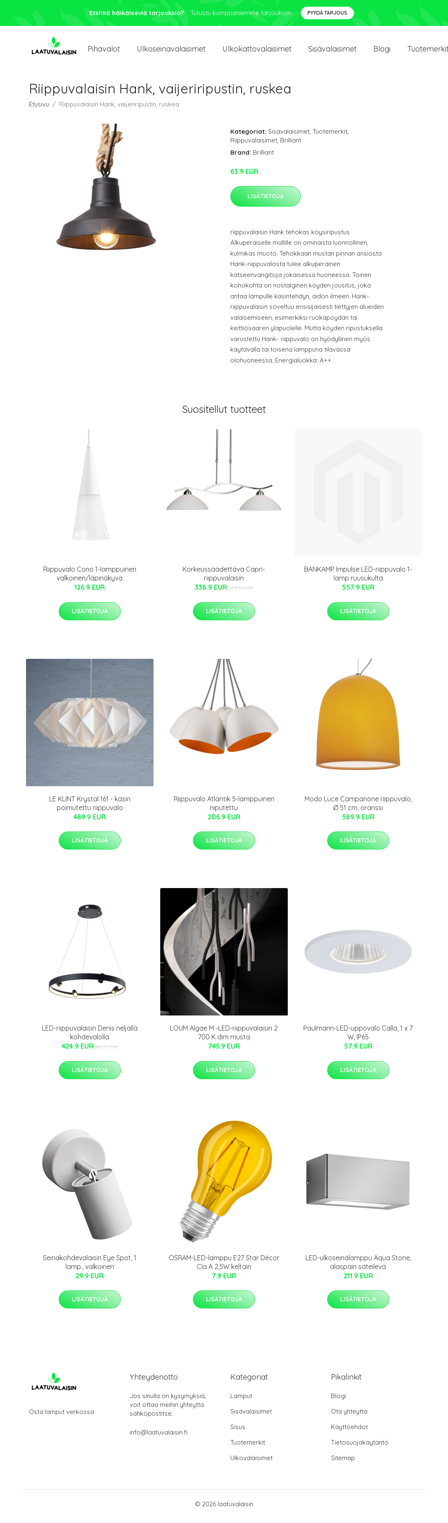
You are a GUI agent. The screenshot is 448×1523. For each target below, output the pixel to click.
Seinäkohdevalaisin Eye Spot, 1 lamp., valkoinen (89, 1266)
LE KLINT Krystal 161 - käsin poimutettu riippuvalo (89, 807)
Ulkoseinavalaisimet (171, 51)
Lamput (241, 1400)
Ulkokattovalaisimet (257, 51)
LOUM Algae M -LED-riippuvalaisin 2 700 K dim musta (224, 1037)
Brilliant (290, 144)
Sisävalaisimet (332, 51)
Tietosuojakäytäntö (359, 1447)
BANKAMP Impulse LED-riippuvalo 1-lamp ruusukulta (358, 578)
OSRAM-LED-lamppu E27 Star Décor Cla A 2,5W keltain (224, 1266)
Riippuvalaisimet (253, 144)
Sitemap (343, 1462)
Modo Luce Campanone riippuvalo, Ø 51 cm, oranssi (358, 807)
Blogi (382, 51)
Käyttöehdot (349, 1431)
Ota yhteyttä (349, 1416)
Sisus (237, 1431)
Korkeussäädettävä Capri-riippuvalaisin (223, 578)
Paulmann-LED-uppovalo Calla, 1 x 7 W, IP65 (358, 1037)
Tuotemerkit (330, 136)
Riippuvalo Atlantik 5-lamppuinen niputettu (224, 807)
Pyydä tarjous (327, 13)
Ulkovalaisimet (251, 1462)
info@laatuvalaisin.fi (159, 1437)
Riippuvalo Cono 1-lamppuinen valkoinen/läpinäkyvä (89, 578)
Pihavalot (104, 51)
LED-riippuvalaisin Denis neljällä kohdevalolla (90, 1037)
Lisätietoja (265, 200)
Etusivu (39, 108)
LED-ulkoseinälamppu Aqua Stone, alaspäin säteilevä (358, 1266)
